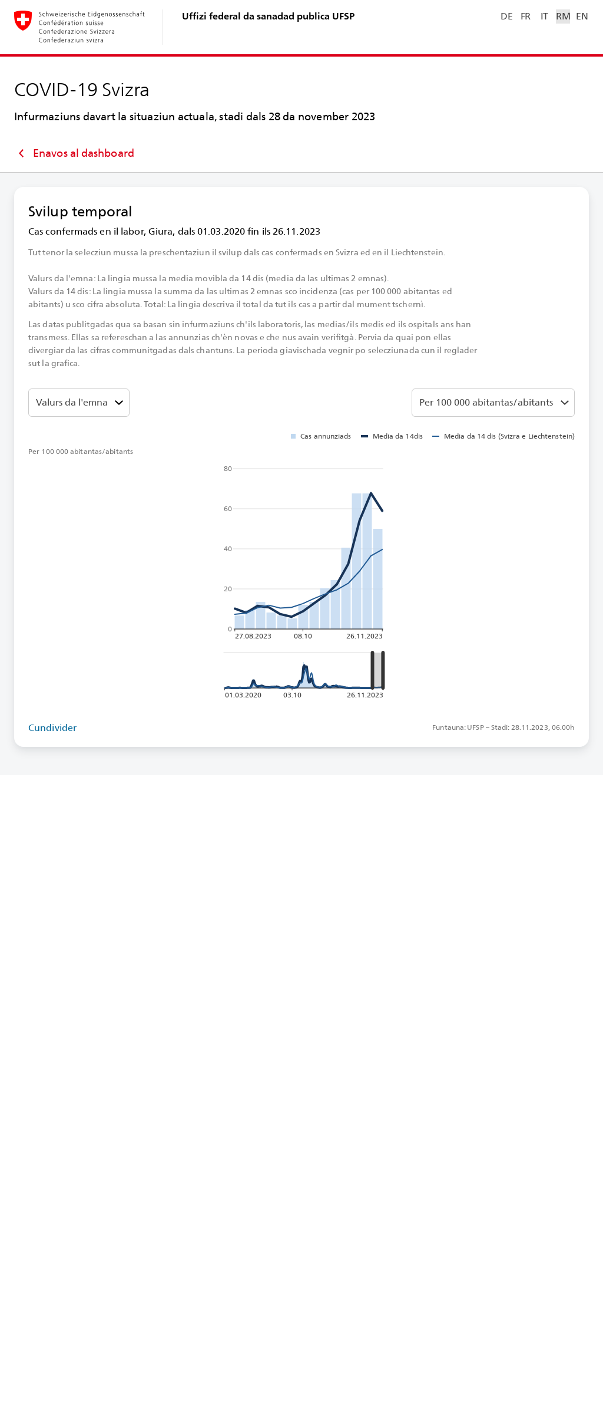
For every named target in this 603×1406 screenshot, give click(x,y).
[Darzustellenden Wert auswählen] (79, 402)
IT (544, 16)
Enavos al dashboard (74, 153)
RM (563, 16)
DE (506, 16)
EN (582, 16)
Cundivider (52, 727)
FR (526, 16)
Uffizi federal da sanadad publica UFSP (268, 16)
